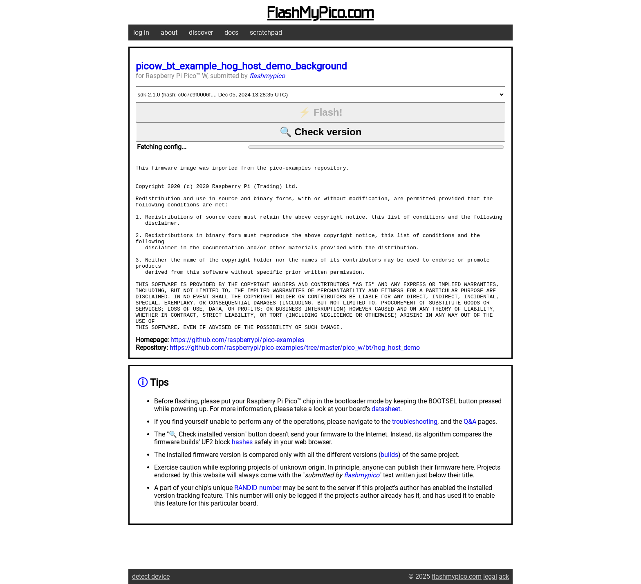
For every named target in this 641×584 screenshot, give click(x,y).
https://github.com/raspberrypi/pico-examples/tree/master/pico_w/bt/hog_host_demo (295, 381)
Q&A (470, 455)
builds (389, 488)
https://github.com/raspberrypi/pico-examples (237, 373)
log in (141, 32)
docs (231, 32)
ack (504, 576)
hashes (242, 475)
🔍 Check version (321, 131)
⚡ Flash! (320, 112)
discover (201, 32)
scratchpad (266, 32)
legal (490, 576)
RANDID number (257, 521)
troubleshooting (414, 455)
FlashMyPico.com (320, 13)
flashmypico (267, 76)
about (169, 32)
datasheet (386, 442)
